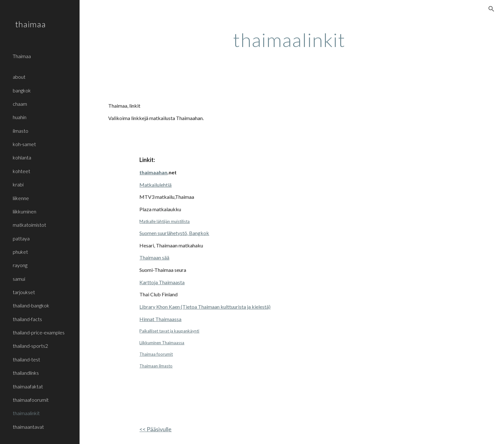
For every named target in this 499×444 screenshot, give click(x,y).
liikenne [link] (21, 198)
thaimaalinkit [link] (26, 413)
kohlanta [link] (22, 157)
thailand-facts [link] (27, 319)
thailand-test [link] (26, 359)
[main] (289, 40)
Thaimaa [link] (22, 56)
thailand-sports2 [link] (30, 346)
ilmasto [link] (20, 131)
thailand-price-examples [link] (39, 332)
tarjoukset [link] (24, 292)
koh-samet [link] (24, 144)
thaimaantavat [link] (28, 427)
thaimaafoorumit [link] (31, 400)
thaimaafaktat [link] (28, 386)
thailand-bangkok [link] (31, 305)
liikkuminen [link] (24, 211)
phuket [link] (20, 252)
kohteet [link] (21, 171)
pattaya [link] (21, 238)
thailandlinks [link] (26, 373)
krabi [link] (18, 184)
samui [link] (19, 279)
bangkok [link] (22, 90)
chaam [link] (20, 104)
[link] (43, 66)
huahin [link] (19, 117)
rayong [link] (20, 265)
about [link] (19, 77)
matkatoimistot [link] (29, 225)
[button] (491, 9)
